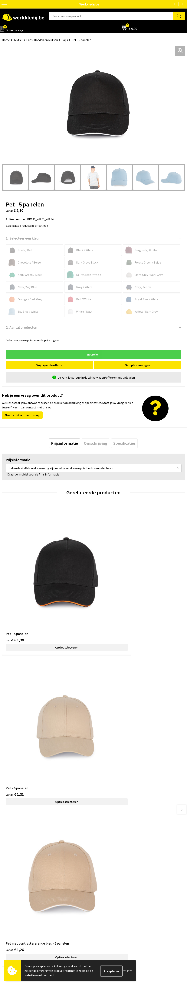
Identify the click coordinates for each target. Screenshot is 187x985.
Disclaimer (102, 888)
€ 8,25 (106, 719)
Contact (100, 832)
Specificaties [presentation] (124, 443)
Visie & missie (10, 900)
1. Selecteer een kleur (23, 238)
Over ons (7, 888)
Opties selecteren (47, 609)
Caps (65, 40)
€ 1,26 (15, 719)
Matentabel (9, 905)
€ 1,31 (106, 601)
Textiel (18, 40)
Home (6, 40)
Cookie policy (104, 843)
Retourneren (103, 900)
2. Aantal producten (21, 327)
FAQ (97, 855)
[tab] (64, 443)
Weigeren (127, 970)
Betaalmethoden (106, 894)
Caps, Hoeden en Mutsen (42, 40)
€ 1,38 (15, 601)
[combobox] (111, 16)
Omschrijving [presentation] (95, 443)
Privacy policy (104, 838)
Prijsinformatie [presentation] (64, 443)
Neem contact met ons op (22, 415)
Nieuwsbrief (9, 894)
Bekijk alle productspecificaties (27, 225)
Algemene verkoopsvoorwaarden (116, 849)
